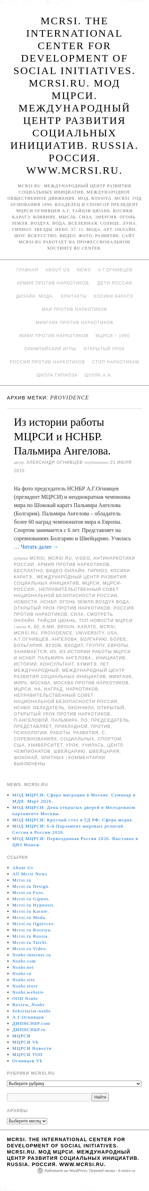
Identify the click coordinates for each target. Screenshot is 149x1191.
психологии (30, 732)
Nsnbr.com (24, 961)
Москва (40, 682)
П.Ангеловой (31, 720)
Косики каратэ (113, 296)
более (118, 639)
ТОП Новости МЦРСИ (106, 620)
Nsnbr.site (23, 979)
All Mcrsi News (29, 873)
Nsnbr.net (23, 967)
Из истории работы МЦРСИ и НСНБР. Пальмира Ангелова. (62, 436)
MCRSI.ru (26, 633)
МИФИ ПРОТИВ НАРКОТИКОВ (54, 335)
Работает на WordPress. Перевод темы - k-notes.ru (89, 1170)
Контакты (74, 296)
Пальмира (64, 720)
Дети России (114, 283)
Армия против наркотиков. (54, 283)
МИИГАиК (120, 676)
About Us (57, 270)
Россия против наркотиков (47, 362)
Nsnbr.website (28, 992)
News (84, 270)
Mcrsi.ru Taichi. (30, 942)
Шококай (26, 757)
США (19, 745)
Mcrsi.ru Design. (31, 886)
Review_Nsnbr (28, 1004)
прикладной (71, 726)
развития (85, 732)
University (90, 633)
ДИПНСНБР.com (31, 1023)
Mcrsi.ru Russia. (30, 936)
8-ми (48, 626)
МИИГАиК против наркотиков (74, 322)
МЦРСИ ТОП (27, 1054)
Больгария (28, 645)
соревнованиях (35, 739)
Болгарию (93, 639)
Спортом (110, 739)
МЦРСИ (90, 583)
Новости (25, 601)
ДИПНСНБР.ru (29, 1029)
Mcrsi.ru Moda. (29, 917)
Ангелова (64, 639)
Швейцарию (70, 751)
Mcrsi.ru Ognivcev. (33, 923)
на (37, 689)
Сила (77, 614)
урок (72, 745)
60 (37, 626)
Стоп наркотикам (115, 362)
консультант (57, 664)
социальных (77, 739)
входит (73, 645)
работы (60, 732)
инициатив (110, 658)
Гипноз (97, 570)
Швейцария (104, 751)
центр (115, 745)
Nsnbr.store (25, 986)
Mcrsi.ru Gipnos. (31, 898)
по (84, 720)
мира (20, 682)
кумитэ (87, 664)
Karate (87, 626)
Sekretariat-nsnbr (31, 1010)
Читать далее (40, 547)
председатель (110, 720)
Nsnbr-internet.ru (31, 954)
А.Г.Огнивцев (115, 270)
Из (53, 651)
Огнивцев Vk (27, 1060)
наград (53, 689)
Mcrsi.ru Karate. (30, 911)
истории (25, 664)
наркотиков (82, 689)
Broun (66, 626)
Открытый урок (104, 348)
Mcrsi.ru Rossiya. (32, 929)
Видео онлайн (65, 570)
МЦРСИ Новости (32, 1048)
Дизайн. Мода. (35, 296)
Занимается (30, 651)
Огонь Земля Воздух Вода (94, 601)
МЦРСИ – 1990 (113, 335)
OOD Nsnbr (25, 998)
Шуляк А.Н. (98, 375)
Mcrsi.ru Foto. (28, 892)
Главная (27, 270)
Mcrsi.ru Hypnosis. (33, 905)
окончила (81, 707)
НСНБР (48, 601)
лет (104, 664)
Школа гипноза (57, 375)
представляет (33, 726)
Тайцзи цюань (56, 620)
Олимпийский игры (50, 348)
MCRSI (37, 558)
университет (45, 745)
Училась (93, 745)
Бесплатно (28, 570)
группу (95, 645)
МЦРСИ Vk (25, 1042)
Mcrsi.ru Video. (29, 948)
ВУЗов (53, 645)
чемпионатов (32, 751)
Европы (118, 645)
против (101, 726)
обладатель (49, 707)
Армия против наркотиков (73, 564)
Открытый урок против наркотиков (62, 608)
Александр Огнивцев (54, 462)
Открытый (110, 707)
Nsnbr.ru (22, 973)
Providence (56, 633)
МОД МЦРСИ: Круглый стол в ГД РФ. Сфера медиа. (73, 819)
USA (112, 633)
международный (36, 670)
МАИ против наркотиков (74, 309)
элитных (52, 757)
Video (82, 558)
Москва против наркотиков (91, 682)
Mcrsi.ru (60, 558)
